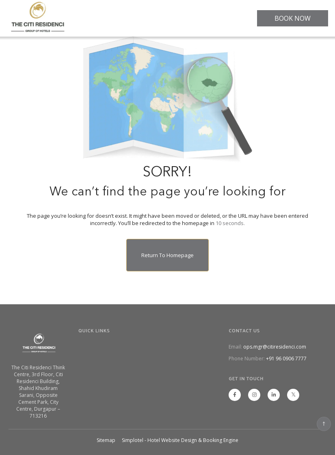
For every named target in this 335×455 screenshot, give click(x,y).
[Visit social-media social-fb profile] (235, 395)
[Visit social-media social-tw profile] (293, 395)
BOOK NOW (292, 18)
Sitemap (106, 440)
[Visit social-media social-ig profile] (254, 395)
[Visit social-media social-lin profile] (274, 395)
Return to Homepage (167, 255)
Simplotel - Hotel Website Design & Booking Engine (180, 440)
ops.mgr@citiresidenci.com (274, 346)
